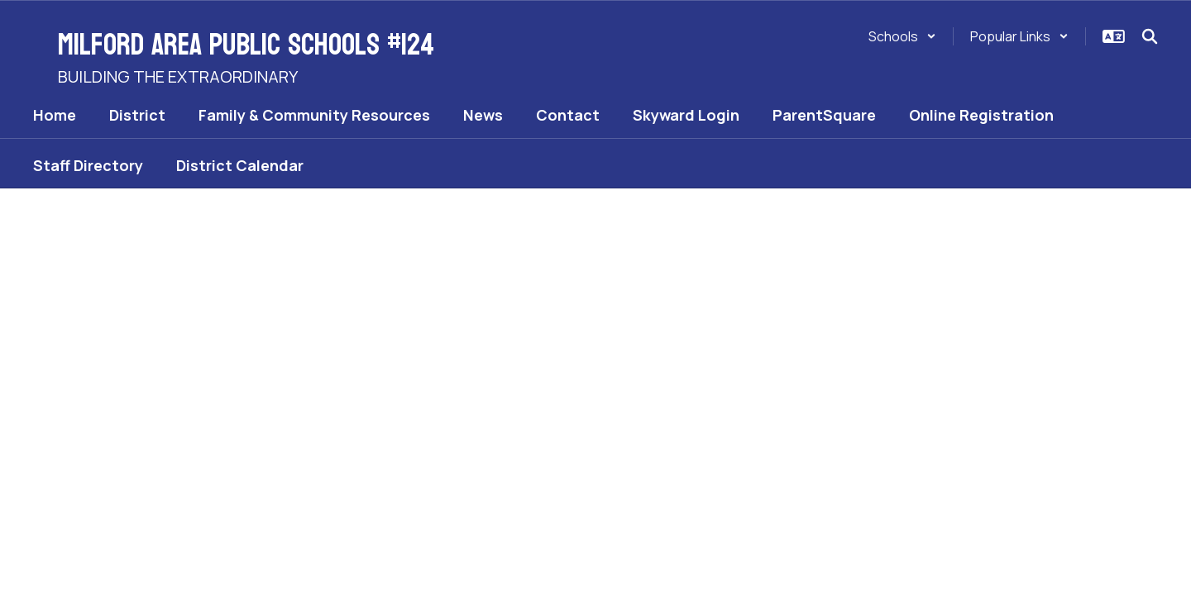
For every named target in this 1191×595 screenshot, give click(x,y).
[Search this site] (1149, 36)
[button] (902, 36)
